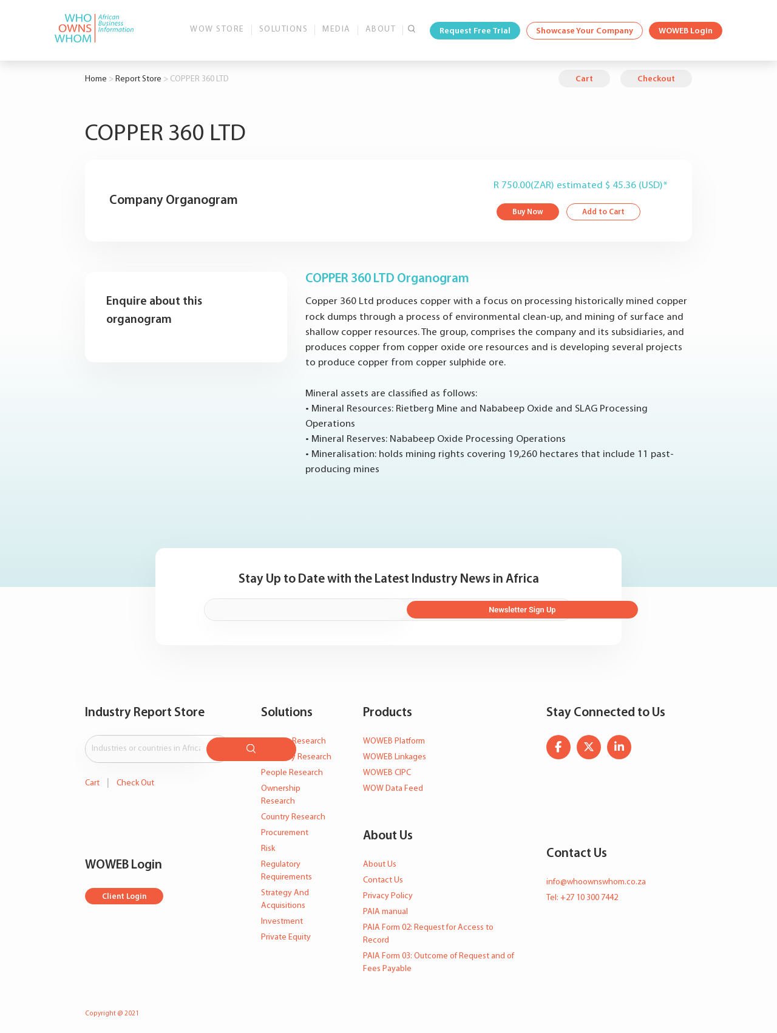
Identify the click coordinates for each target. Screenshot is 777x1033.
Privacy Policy (388, 891)
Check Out (135, 774)
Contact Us (383, 875)
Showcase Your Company (584, 31)
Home (96, 79)
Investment (282, 916)
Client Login (126, 888)
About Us (379, 859)
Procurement (284, 828)
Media (336, 29)
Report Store (138, 79)
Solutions (283, 29)
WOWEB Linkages (394, 752)
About (380, 29)
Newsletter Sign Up (516, 606)
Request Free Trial (475, 31)
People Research (292, 768)
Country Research (293, 812)
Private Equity (286, 932)
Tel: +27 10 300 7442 (582, 893)
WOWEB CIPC (387, 768)
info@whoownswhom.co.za (596, 877)
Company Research (296, 752)
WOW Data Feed (393, 783)
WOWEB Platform (394, 736)
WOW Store (217, 29)
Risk (268, 843)
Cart (584, 79)
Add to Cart (608, 212)
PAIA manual (385, 907)
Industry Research (293, 736)
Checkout (656, 79)
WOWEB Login (686, 31)
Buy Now (529, 212)
